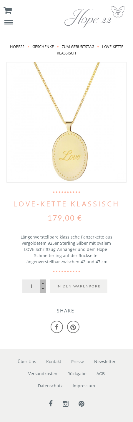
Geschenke (43, 46)
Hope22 (17, 46)
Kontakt (53, 361)
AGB (101, 373)
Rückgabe (77, 373)
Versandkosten (42, 373)
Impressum (84, 385)
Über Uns (27, 361)
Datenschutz (50, 385)
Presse (77, 361)
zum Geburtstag (78, 46)
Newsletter (105, 361)
